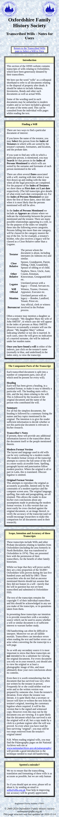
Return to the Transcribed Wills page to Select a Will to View (29, 49)
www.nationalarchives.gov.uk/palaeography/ (29, 748)
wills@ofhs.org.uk (16, 790)
